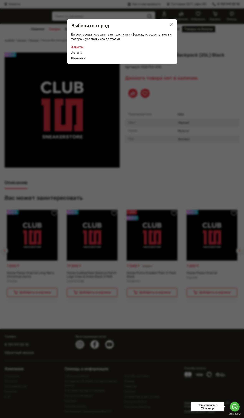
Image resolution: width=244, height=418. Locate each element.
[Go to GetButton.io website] (235, 414)
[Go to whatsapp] (235, 406)
